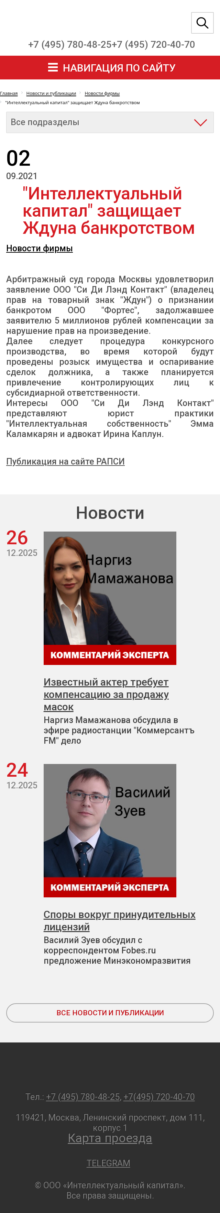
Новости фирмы (39, 248)
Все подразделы (45, 122)
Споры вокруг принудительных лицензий (120, 920)
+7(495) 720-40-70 (159, 1097)
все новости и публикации (110, 1013)
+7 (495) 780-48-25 (70, 44)
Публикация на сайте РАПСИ (65, 462)
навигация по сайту (119, 68)
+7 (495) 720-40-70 (153, 44)
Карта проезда (110, 1138)
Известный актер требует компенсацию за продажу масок (106, 694)
